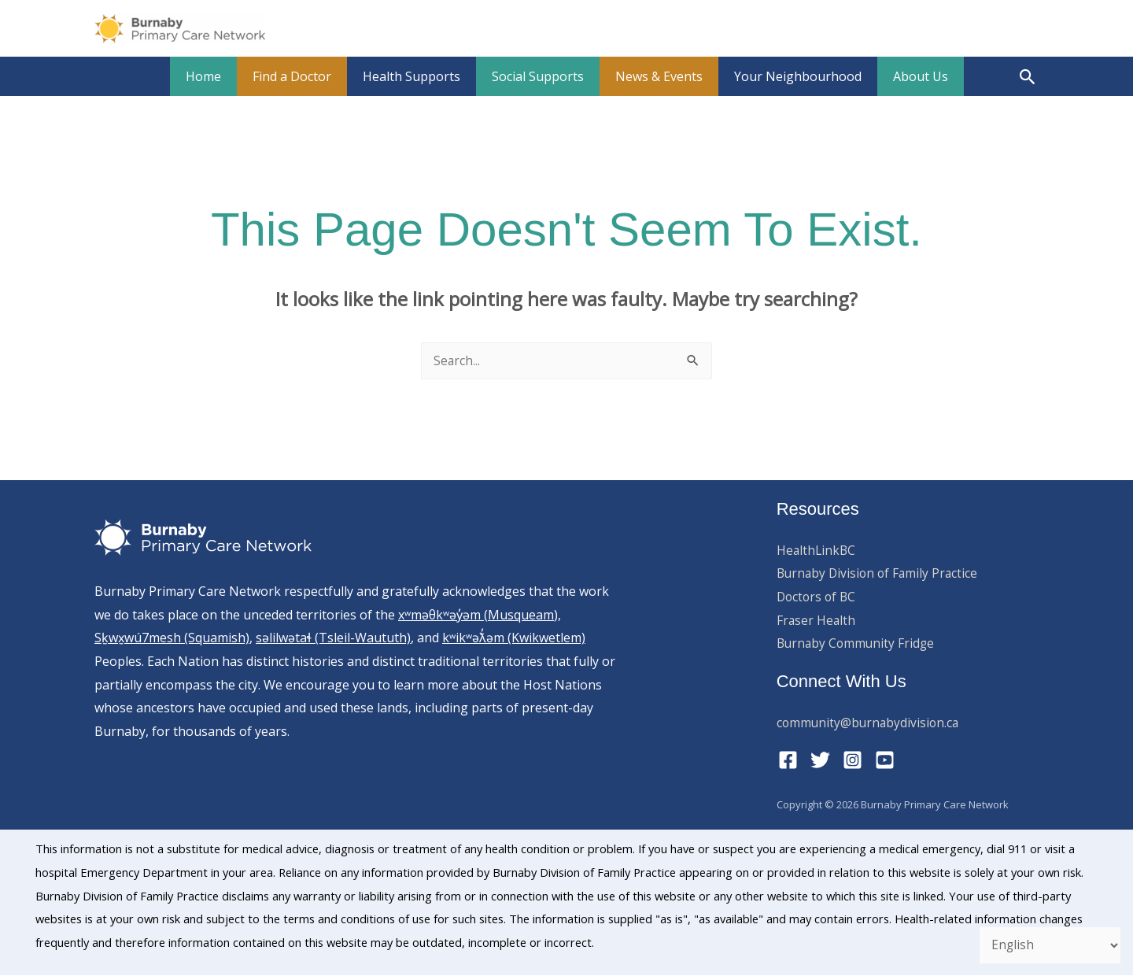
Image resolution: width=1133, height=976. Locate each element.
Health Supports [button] (418, 76)
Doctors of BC (818, 597)
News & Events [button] (652, 76)
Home (222, 76)
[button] (1028, 76)
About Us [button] (901, 76)
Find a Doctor (304, 76)
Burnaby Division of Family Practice (880, 573)
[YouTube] (884, 760)
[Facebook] (788, 760)
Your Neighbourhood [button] (785, 76)
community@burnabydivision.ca (870, 723)
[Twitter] (820, 760)
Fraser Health (817, 621)
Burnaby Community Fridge (858, 644)
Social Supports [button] (538, 76)
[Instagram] (852, 760)
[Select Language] (1047, 944)
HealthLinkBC (817, 551)
